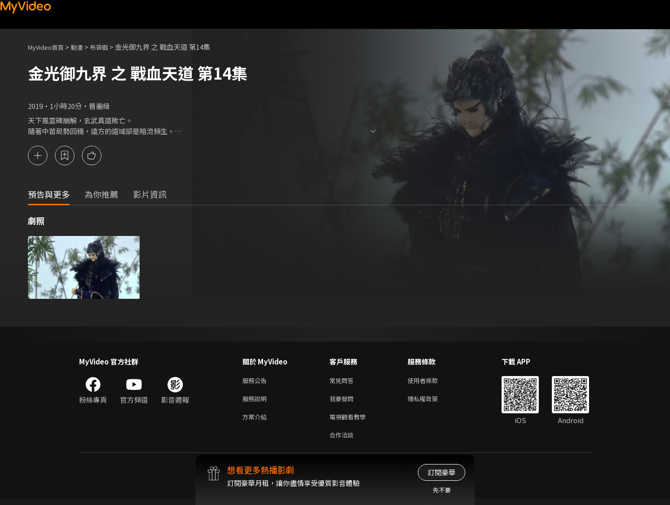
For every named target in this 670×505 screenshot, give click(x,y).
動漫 (84, 47)
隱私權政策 (430, 401)
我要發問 (343, 401)
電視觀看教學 (350, 421)
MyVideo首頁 (49, 47)
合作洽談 (343, 440)
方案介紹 (256, 421)
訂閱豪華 (442, 472)
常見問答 (343, 382)
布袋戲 (108, 47)
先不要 (442, 489)
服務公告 (256, 382)
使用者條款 (430, 382)
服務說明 (256, 401)
